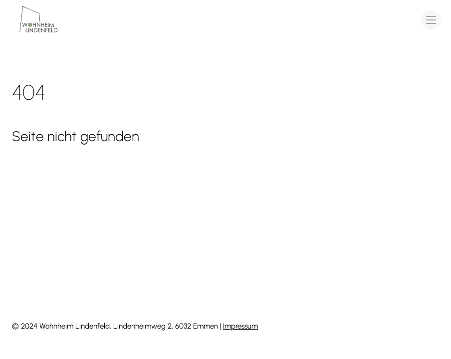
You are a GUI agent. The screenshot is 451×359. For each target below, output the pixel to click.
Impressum (240, 326)
